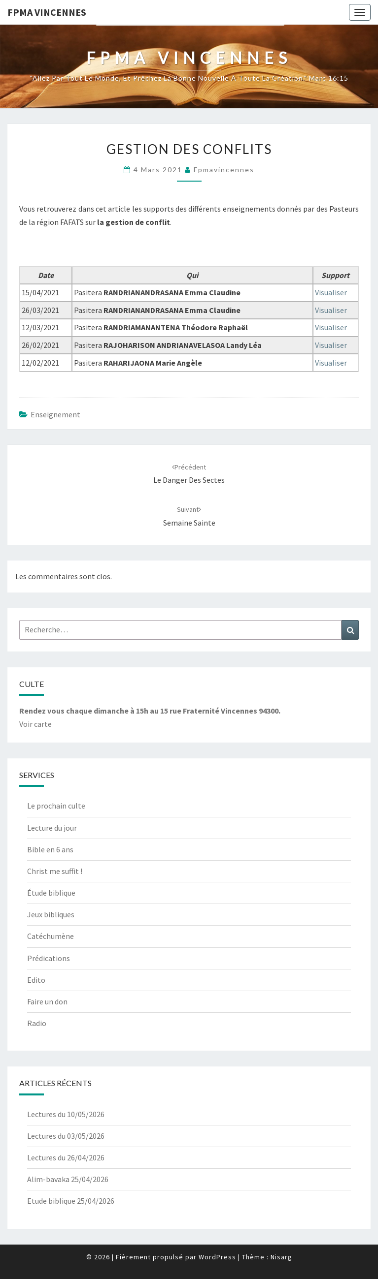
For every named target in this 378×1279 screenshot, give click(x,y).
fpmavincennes (224, 169)
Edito (36, 980)
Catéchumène (50, 936)
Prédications (48, 958)
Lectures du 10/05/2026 (65, 1114)
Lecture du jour (52, 828)
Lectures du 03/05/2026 (65, 1136)
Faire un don (47, 1001)
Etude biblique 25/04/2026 (70, 1201)
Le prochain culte (56, 806)
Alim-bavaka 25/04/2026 (67, 1179)
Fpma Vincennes (46, 12)
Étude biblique (51, 893)
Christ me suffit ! (54, 871)
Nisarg (281, 1256)
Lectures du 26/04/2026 (65, 1157)
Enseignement (55, 414)
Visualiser (331, 292)
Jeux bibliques (50, 914)
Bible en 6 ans (50, 849)
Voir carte (35, 724)
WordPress (217, 1256)
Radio (36, 1023)
